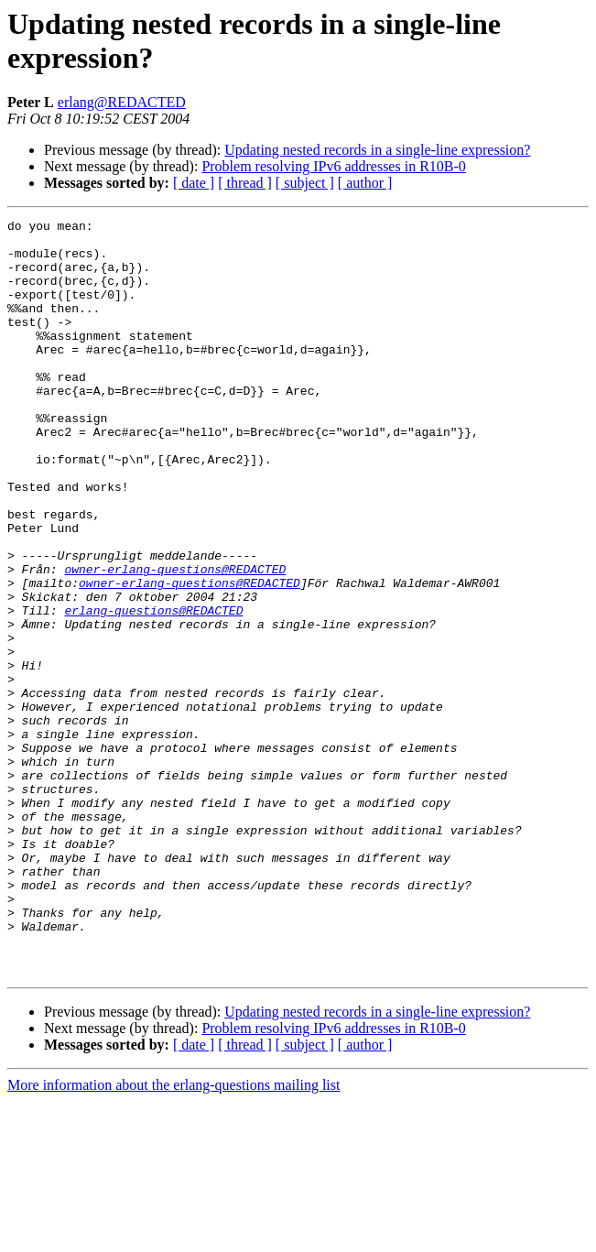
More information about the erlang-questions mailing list (173, 1236)
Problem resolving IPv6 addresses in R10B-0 (333, 166)
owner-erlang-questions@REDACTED (175, 640)
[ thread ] (245, 183)
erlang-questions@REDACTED (153, 689)
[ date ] (193, 183)
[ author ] (365, 183)
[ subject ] (305, 183)
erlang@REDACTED (122, 102)
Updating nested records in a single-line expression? (377, 150)
